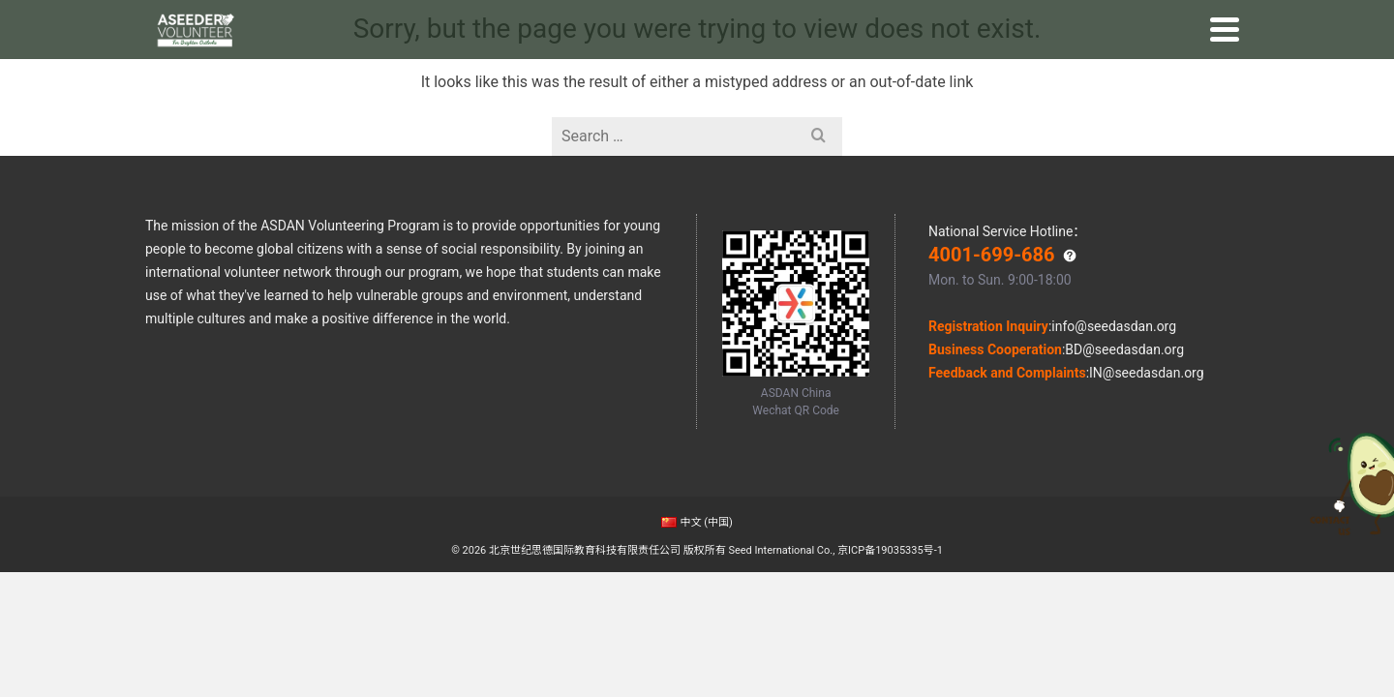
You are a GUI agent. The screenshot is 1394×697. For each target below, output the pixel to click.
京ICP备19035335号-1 (890, 550)
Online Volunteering (646, 73)
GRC (926, 73)
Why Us (394, 73)
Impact (877, 73)
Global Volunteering (498, 73)
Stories (747, 73)
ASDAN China (190, 17)
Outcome (811, 73)
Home (338, 73)
